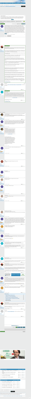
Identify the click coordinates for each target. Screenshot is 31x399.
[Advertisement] (15, 206)
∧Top (29, 398)
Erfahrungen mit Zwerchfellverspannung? (8, 387)
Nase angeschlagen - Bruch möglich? (7, 385)
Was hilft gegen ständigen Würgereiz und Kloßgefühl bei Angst (10, 381)
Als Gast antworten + (2, 331)
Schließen (12, 19)
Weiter (24, 327)
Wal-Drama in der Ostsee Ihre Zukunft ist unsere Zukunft (10, 384)
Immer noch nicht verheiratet (6, 375)
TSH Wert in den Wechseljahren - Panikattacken (9, 382)
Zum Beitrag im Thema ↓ (7, 101)
